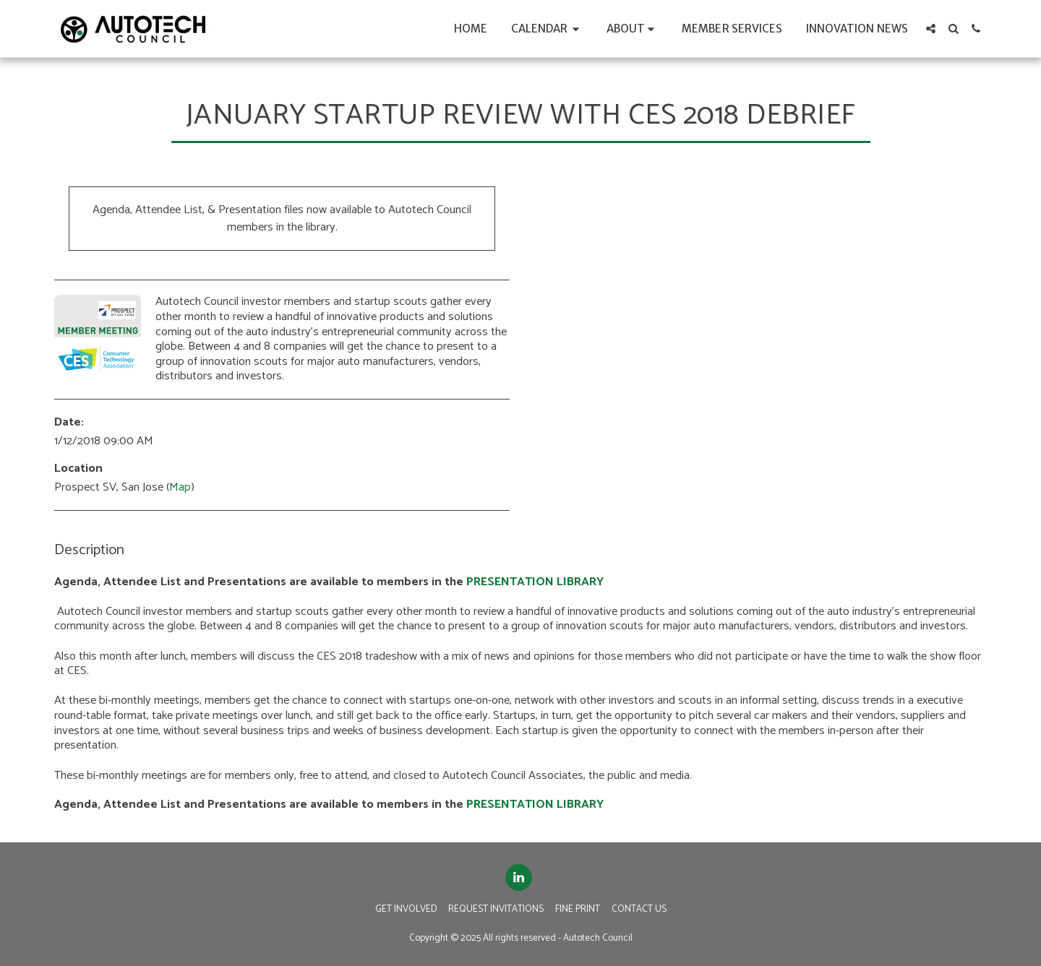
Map (180, 487)
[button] (547, 28)
